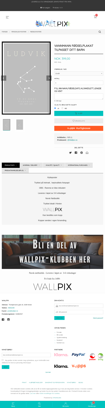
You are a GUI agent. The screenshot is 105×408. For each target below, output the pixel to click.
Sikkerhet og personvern (55, 382)
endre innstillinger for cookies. (49, 393)
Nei (66, 108)
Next (49, 78)
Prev (3, 78)
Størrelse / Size (60, 69)
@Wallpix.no (72, 140)
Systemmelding (62, 337)
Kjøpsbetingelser (36, 382)
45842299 (11, 308)
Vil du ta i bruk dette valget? (65, 105)
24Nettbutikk (56, 398)
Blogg (81, 382)
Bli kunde (60, 335)
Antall (56, 79)
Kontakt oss (60, 343)
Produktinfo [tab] (9, 165)
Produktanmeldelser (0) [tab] (14, 170)
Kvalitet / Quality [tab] (53, 165)
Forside (59, 332)
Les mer (48, 372)
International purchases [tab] (77, 165)
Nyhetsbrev (71, 382)
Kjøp (79, 113)
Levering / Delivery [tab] (30, 165)
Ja (58, 108)
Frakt (24, 382)
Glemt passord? (98, 318)
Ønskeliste (79, 121)
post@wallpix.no (13, 311)
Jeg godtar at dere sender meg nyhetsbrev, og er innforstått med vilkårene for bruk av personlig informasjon (25, 362)
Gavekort (60, 340)
